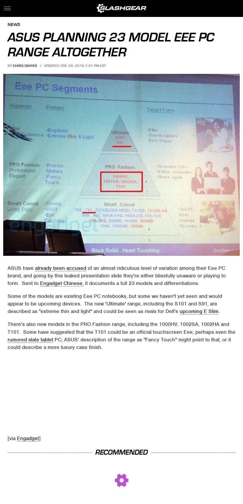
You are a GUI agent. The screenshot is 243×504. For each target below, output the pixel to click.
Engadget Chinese (61, 283)
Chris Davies (25, 66)
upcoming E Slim (199, 311)
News (14, 25)
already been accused (60, 268)
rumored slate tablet (30, 339)
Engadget (28, 438)
